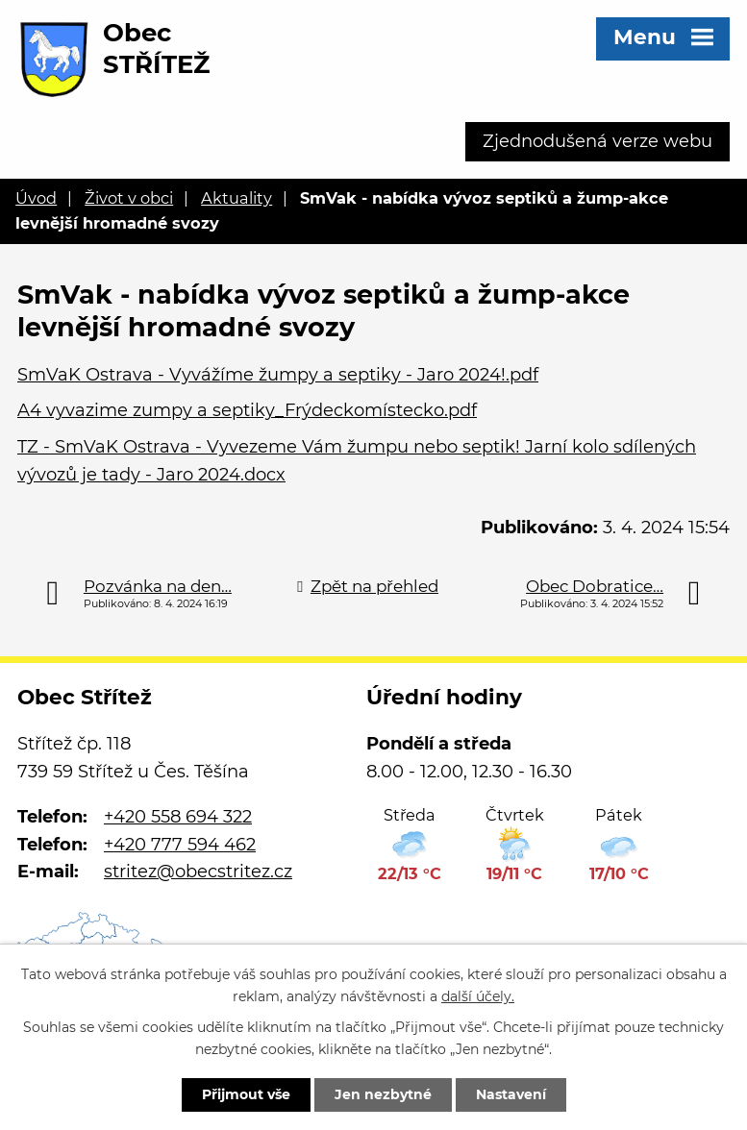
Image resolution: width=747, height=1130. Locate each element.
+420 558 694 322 (178, 816)
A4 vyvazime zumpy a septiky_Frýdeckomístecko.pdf (247, 410)
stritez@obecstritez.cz (198, 871)
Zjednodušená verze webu (597, 141)
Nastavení (511, 1094)
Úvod (36, 198)
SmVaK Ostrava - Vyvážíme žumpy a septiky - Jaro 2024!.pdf (277, 374)
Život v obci (129, 198)
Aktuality (236, 198)
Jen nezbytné (383, 1094)
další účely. (477, 996)
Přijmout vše (246, 1094)
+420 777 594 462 (180, 844)
